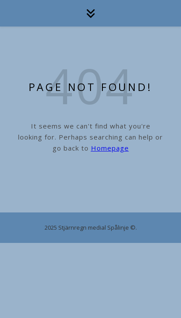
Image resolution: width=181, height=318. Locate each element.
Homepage (110, 148)
